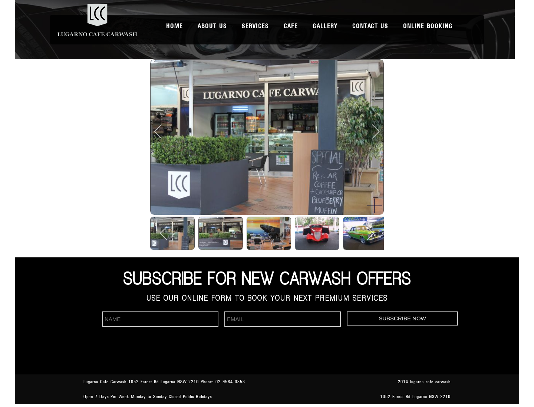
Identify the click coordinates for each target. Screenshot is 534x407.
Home (174, 26)
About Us (212, 26)
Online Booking (428, 26)
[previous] (163, 131)
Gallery (325, 26)
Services (255, 26)
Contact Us (370, 26)
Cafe (291, 26)
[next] (371, 131)
